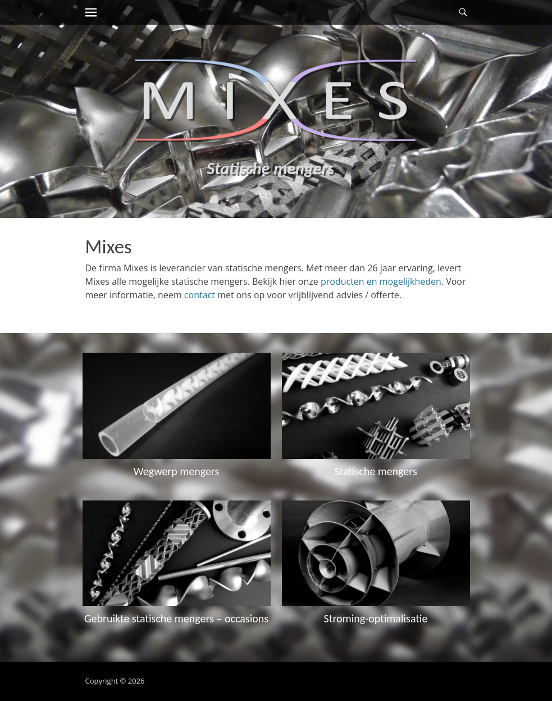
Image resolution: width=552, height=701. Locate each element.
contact (199, 295)
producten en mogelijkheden (381, 281)
